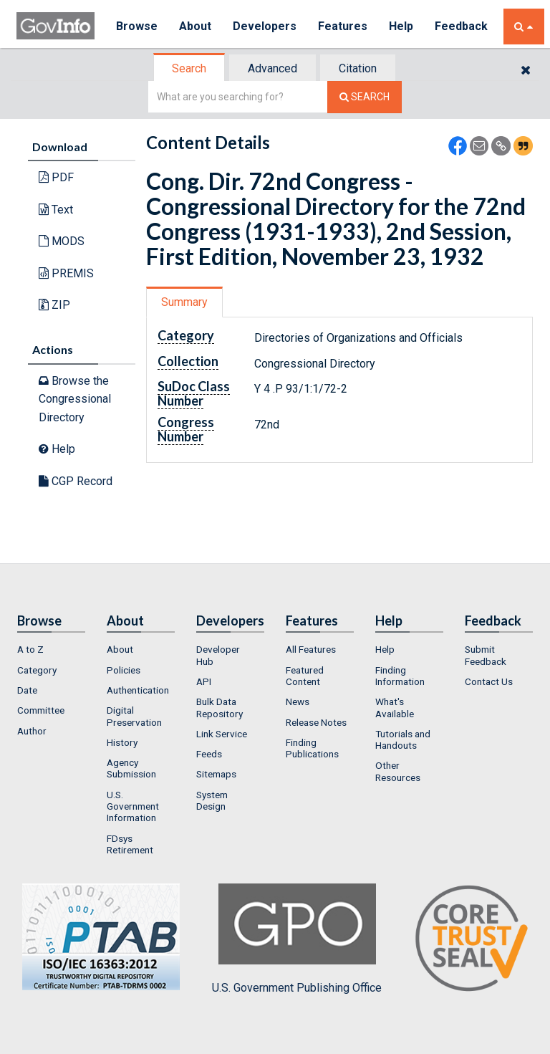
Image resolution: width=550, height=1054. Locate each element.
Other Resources (397, 771)
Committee (40, 710)
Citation (358, 68)
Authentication (138, 690)
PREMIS (66, 273)
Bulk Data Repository (219, 707)
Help (401, 26)
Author (32, 731)
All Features (311, 649)
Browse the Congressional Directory (75, 399)
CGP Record (75, 481)
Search (189, 68)
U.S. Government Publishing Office (297, 938)
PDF (56, 177)
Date (27, 690)
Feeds (209, 754)
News (297, 701)
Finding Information (400, 675)
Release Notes (316, 722)
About (195, 26)
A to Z (30, 649)
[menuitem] (51, 649)
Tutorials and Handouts (402, 739)
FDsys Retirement (130, 844)
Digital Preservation (134, 715)
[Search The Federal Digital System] (364, 97)
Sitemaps (216, 774)
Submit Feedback (485, 654)
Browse (137, 26)
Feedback (461, 26)
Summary (184, 302)
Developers (264, 26)
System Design (212, 800)
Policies (123, 670)
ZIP (54, 305)
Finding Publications (312, 748)
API (203, 681)
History (122, 742)
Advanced (272, 68)
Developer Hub (218, 654)
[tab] (189, 68)
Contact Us (489, 681)
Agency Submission (131, 768)
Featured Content (305, 675)
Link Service (221, 733)
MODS (62, 241)
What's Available (394, 707)
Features (342, 26)
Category (37, 670)
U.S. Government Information (133, 806)
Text (56, 209)
